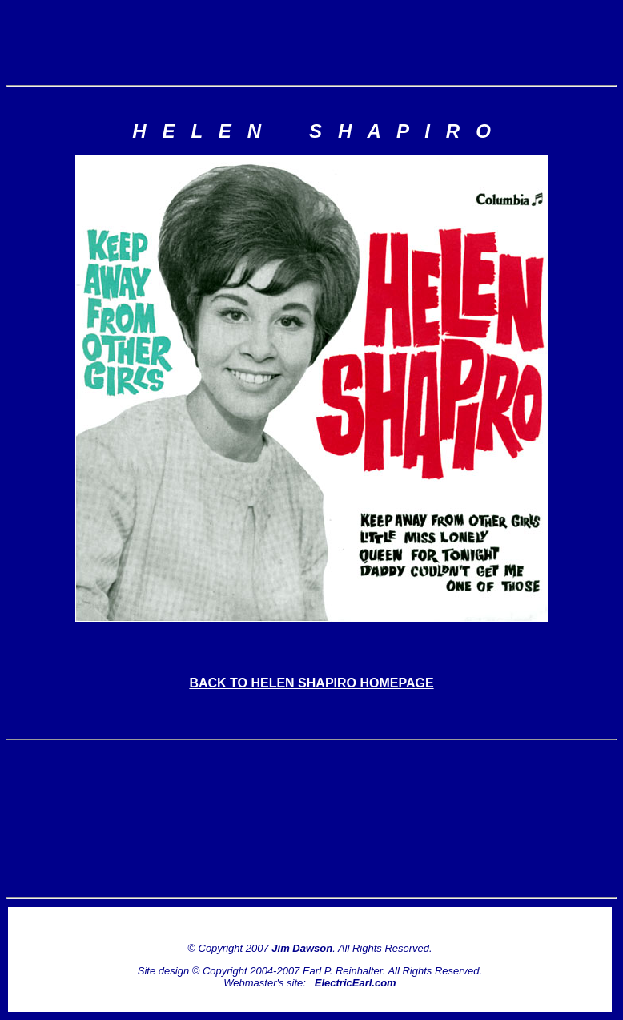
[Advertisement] (311, 42)
